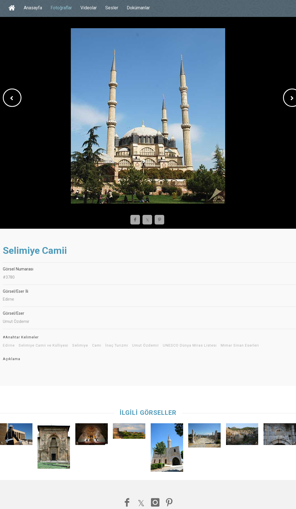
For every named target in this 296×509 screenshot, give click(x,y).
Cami (96, 345)
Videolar (88, 7)
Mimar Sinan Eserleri (240, 345)
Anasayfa (33, 7)
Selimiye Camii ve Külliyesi (43, 345)
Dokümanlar (138, 7)
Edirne (9, 345)
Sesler (111, 7)
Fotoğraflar (61, 7)
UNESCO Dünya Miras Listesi (190, 345)
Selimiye (80, 345)
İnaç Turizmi (116, 345)
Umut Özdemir (145, 345)
